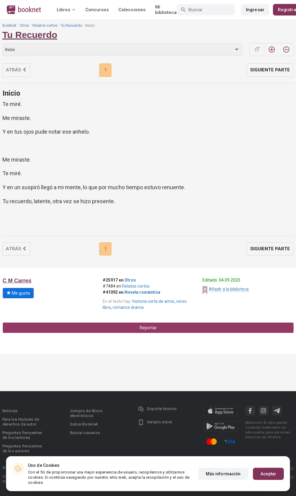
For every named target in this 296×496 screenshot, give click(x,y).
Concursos (97, 9)
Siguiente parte (270, 70)
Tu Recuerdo (71, 25)
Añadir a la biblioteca (229, 289)
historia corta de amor (153, 301)
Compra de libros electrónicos (86, 413)
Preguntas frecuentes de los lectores (22, 435)
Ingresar (255, 9)
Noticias (10, 411)
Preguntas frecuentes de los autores (22, 448)
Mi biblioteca (166, 9)
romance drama (128, 307)
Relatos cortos (44, 25)
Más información (223, 473)
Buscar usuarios (85, 432)
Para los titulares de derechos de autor (20, 421)
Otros (24, 25)
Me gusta (18, 293)
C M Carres (17, 281)
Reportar (148, 327)
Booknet (9, 25)
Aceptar (268, 473)
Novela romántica (142, 292)
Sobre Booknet (84, 424)
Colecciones (131, 9)
